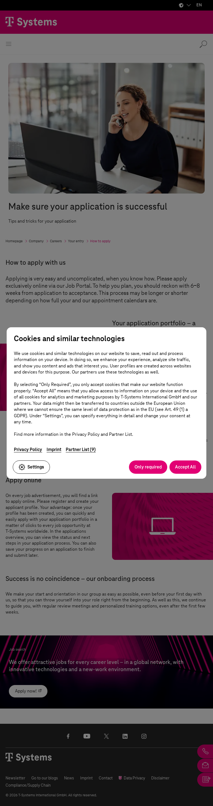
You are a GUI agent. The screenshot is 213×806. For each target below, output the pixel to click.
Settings (31, 467)
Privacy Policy (28, 449)
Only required (148, 467)
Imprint (54, 449)
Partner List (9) (81, 449)
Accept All (185, 467)
